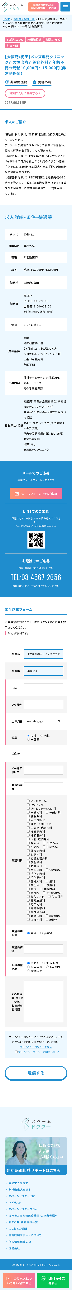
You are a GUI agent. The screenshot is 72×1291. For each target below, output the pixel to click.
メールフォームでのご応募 (36, 493)
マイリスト (15, 1203)
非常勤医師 (31, 257)
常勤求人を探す (18, 1184)
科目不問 (12, 45)
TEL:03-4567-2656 (36, 577)
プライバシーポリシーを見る (36, 1048)
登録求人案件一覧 (24, 19)
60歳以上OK (15, 39)
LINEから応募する (53, 1280)
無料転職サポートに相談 (43, 6)
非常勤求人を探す (20, 1190)
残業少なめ (53, 39)
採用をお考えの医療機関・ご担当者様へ (33, 1216)
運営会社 (14, 1249)
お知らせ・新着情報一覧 (23, 1223)
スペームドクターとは (22, 1197)
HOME (6, 19)
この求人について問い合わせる (19, 1280)
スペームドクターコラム (23, 1210)
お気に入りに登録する (25, 93)
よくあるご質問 (18, 1229)
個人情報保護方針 (20, 1242)
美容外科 (29, 246)
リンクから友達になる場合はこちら (36, 525)
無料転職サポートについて (25, 1236)
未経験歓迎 (34, 39)
